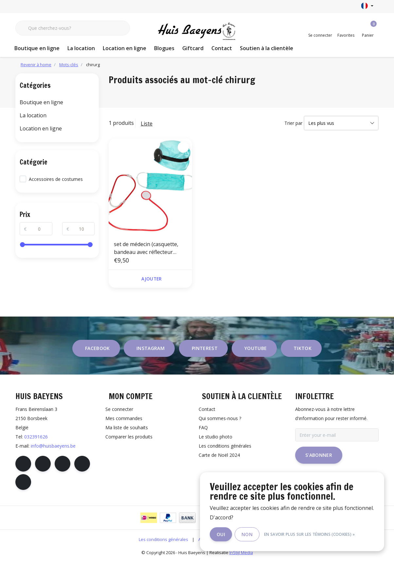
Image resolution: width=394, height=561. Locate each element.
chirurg (93, 65)
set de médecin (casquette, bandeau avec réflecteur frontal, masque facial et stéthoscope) (146, 248)
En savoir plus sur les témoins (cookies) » (310, 534)
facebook (97, 348)
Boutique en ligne (37, 48)
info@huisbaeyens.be (53, 446)
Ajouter (151, 279)
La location (81, 48)
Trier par (293, 123)
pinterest (205, 348)
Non (248, 534)
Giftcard (193, 48)
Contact (221, 48)
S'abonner (318, 455)
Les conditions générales (163, 540)
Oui (222, 534)
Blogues (164, 48)
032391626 (36, 437)
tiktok (303, 348)
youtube (255, 348)
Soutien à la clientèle (266, 48)
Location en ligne (124, 48)
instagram (150, 348)
